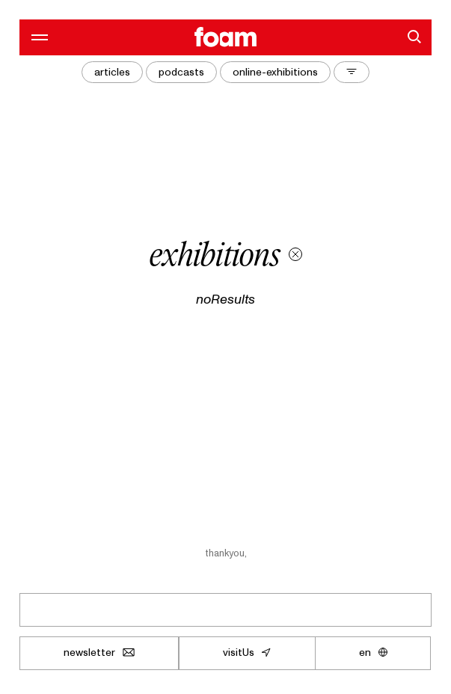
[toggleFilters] (351, 72)
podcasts (181, 72)
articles (112, 72)
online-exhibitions (275, 72)
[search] (413, 36)
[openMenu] (37, 36)
